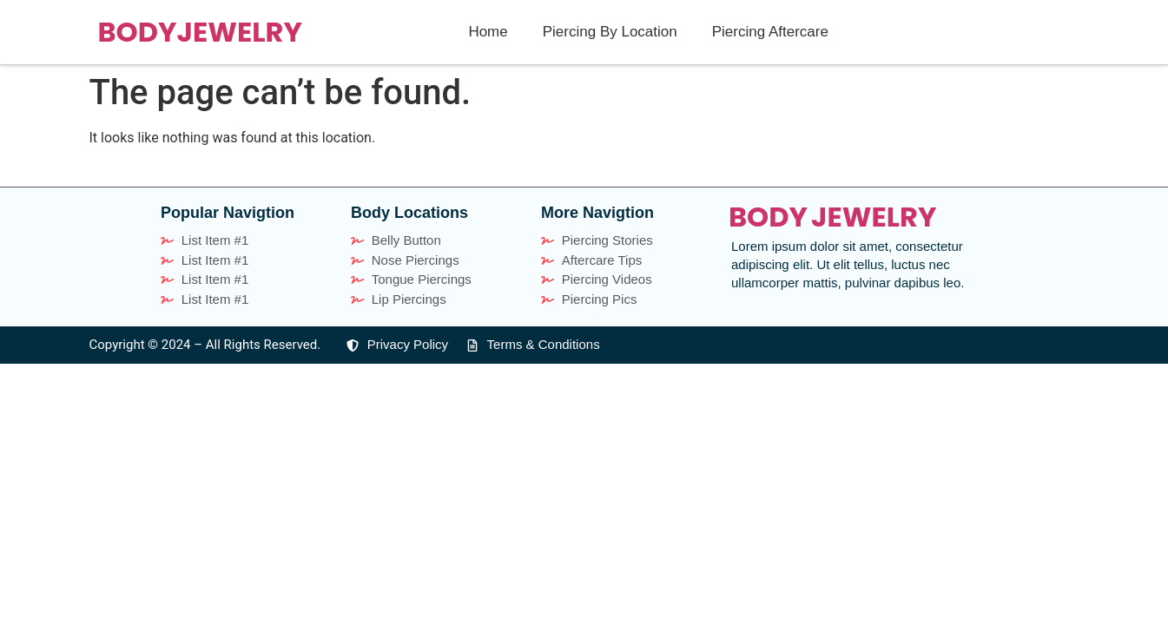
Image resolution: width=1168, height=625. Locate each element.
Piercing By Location (610, 31)
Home (487, 31)
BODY (137, 31)
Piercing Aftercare (770, 31)
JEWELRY (238, 31)
